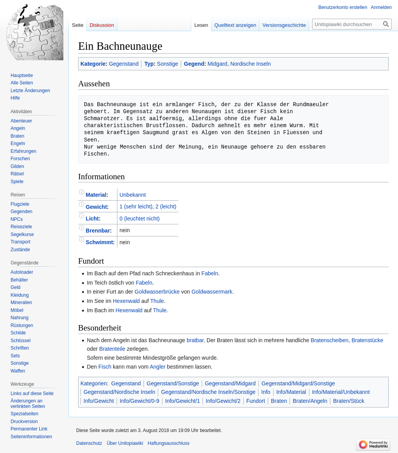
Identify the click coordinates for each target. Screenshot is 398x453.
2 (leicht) (165, 206)
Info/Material (291, 392)
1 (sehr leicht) (135, 206)
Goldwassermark (212, 292)
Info (265, 392)
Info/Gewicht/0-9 (139, 401)
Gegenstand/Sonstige (173, 383)
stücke (375, 340)
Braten (318, 340)
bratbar (195, 340)
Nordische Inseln (250, 64)
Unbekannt (132, 195)
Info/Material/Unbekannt (341, 392)
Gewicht (96, 206)
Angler (157, 367)
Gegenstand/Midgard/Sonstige (298, 383)
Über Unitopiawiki (125, 443)
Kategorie (93, 64)
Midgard (217, 64)
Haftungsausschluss (168, 443)
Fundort (255, 401)
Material (96, 195)
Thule (157, 301)
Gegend (194, 64)
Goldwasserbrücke (157, 292)
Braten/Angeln (310, 401)
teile (120, 349)
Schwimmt (99, 242)
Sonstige (167, 64)
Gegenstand (123, 64)
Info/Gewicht (99, 401)
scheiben (338, 340)
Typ (149, 64)
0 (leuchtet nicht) (139, 218)
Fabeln (209, 273)
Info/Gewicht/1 (182, 401)
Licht (92, 218)
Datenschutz (89, 443)
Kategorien (93, 383)
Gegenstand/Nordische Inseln (119, 392)
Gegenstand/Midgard (230, 383)
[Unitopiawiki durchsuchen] (352, 24)
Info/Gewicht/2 (223, 401)
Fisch (104, 367)
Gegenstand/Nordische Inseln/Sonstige (208, 392)
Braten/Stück (348, 401)
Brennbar (98, 230)
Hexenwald (126, 301)
